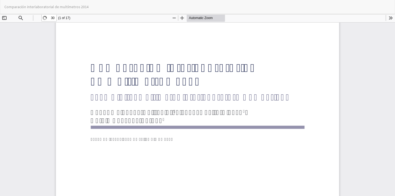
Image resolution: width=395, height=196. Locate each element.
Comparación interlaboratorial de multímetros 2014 (46, 6)
